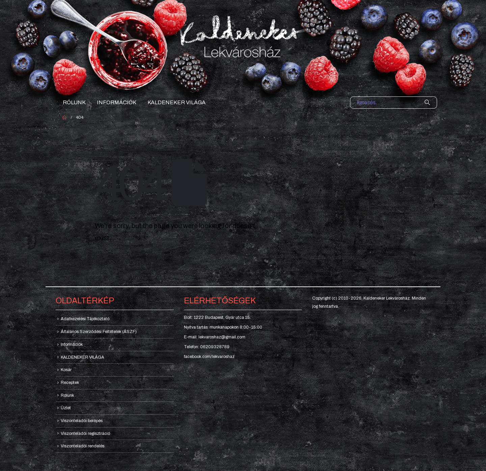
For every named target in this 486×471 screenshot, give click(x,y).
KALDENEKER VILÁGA (176, 102)
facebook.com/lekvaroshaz (209, 356)
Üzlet (66, 408)
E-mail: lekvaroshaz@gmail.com (214, 337)
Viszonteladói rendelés (82, 446)
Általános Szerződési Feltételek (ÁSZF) (99, 331)
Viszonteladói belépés (82, 420)
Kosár (66, 369)
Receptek (70, 382)
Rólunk (74, 102)
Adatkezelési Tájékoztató (85, 318)
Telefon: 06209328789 (207, 346)
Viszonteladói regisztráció (85, 433)
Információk (116, 102)
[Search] (427, 102)
